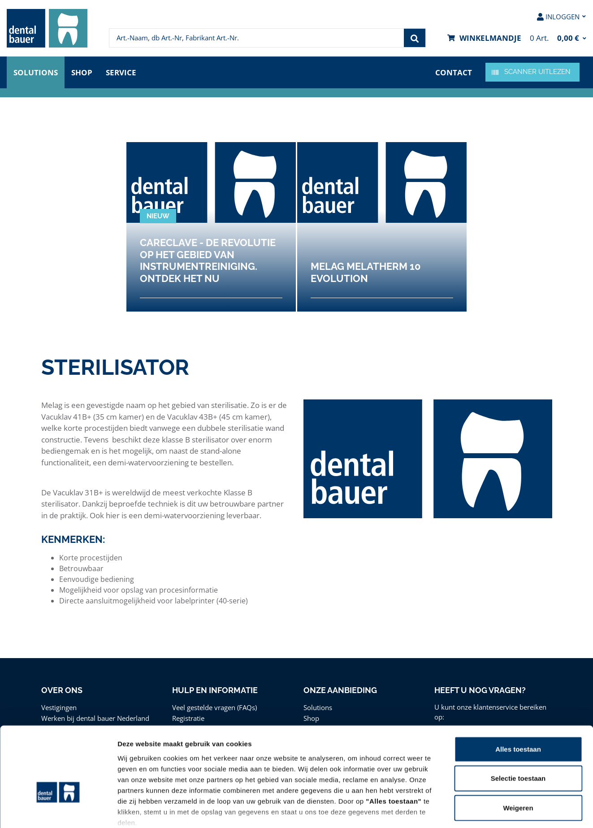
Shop (81, 72)
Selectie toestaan (518, 720)
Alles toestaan (518, 691)
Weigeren (518, 750)
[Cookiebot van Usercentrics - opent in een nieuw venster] (58, 810)
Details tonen (484, 810)
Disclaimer (416, 775)
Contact (453, 72)
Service (121, 72)
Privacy (378, 775)
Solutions (35, 72)
